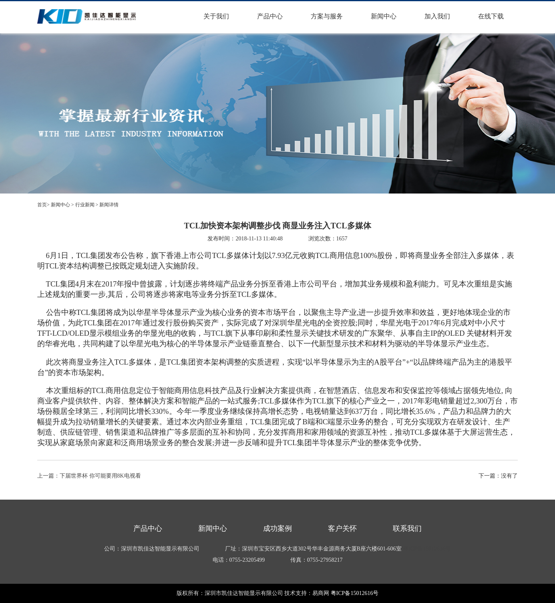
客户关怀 (342, 528)
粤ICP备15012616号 (427, 549)
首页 (42, 205)
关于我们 (216, 16)
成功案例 (277, 528)
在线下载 (491, 16)
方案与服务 (327, 16)
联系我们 (407, 528)
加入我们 (437, 16)
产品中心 (270, 16)
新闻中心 (383, 16)
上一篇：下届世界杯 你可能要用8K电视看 (89, 476)
